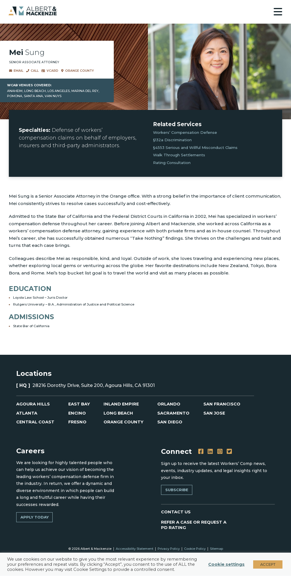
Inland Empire (121, 404)
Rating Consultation (172, 162)
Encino (77, 413)
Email (16, 71)
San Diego (170, 422)
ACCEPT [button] (267, 564)
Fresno (77, 422)
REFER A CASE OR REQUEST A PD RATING (193, 525)
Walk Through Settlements (179, 155)
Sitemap (216, 549)
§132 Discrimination (172, 140)
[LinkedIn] (209, 451)
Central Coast (35, 422)
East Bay (79, 404)
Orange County (77, 71)
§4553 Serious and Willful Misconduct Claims (195, 147)
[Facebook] (200, 451)
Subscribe (176, 489)
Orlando (168, 404)
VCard (50, 71)
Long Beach (118, 413)
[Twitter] (228, 451)
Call (32, 71)
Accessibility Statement (134, 549)
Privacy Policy (168, 549)
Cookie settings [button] (226, 564)
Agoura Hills (33, 404)
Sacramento (173, 413)
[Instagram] (219, 451)
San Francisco (222, 404)
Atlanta (26, 413)
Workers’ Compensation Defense (185, 132)
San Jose (214, 413)
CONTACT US (176, 511)
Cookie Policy (194, 549)
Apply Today (34, 517)
